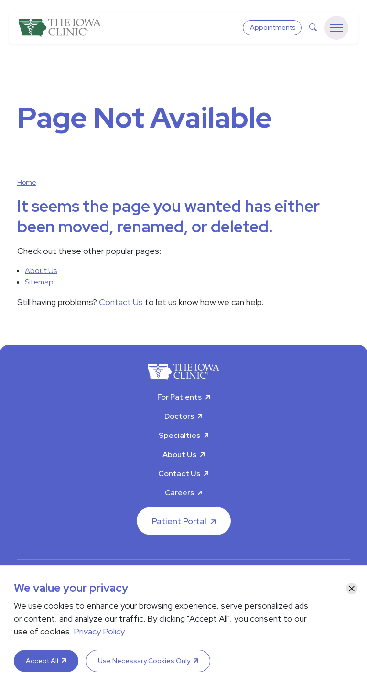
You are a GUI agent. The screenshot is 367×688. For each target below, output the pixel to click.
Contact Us (121, 301)
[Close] (351, 588)
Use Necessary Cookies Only (144, 660)
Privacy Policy (99, 631)
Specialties (179, 435)
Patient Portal (179, 520)
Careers (179, 493)
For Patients (179, 397)
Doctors (179, 416)
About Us (41, 270)
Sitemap (39, 282)
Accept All (42, 660)
